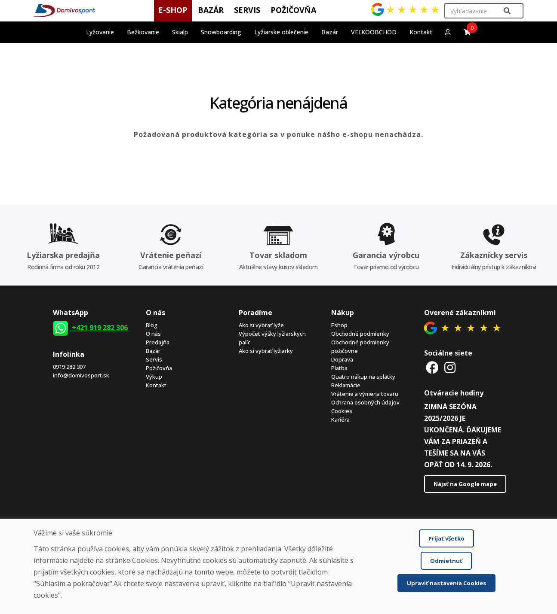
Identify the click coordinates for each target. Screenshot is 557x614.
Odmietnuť (446, 561)
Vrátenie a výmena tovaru (364, 394)
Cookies (341, 411)
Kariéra (340, 419)
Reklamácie (345, 385)
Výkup (154, 376)
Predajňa (157, 342)
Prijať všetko (446, 538)
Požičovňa (159, 368)
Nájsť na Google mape (465, 484)
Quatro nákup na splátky (363, 376)
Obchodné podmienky (360, 333)
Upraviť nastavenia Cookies (446, 583)
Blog (151, 325)
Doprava (342, 359)
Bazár (153, 351)
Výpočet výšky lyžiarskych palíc (272, 338)
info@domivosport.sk (81, 375)
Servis (154, 359)
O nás (153, 333)
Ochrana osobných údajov (365, 402)
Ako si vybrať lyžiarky (266, 351)
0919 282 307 (69, 367)
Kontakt (420, 32)
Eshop (339, 325)
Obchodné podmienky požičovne (360, 346)
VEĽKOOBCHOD (374, 32)
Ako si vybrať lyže (261, 325)
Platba (339, 368)
